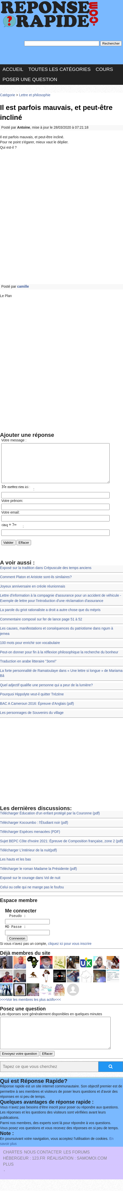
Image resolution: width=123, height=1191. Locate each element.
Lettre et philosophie (34, 95)
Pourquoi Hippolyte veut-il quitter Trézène (32, 701)
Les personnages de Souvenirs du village (32, 719)
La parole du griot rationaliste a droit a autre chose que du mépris (50, 617)
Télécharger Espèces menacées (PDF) (30, 839)
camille (23, 286)
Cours (104, 69)
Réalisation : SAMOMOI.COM (77, 1170)
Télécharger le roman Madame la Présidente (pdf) (38, 875)
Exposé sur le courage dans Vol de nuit (30, 885)
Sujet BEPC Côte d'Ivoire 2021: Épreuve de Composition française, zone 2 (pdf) (61, 848)
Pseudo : (13, 923)
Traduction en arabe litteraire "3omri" (28, 668)
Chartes (12, 1164)
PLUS (8, 1176)
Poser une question (30, 79)
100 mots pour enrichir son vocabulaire (30, 650)
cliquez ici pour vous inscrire (69, 949)
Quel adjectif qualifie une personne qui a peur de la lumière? (46, 692)
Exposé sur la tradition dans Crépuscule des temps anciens (45, 575)
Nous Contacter (43, 1164)
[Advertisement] (61, 217)
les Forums (76, 1164)
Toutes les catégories (59, 69)
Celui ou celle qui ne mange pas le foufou (32, 894)
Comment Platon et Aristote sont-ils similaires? (36, 584)
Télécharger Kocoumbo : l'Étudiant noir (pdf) (34, 829)
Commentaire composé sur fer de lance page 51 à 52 (41, 626)
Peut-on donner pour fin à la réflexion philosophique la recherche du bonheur (59, 659)
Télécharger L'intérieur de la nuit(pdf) (28, 857)
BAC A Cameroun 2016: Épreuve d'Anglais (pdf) (37, 710)
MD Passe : (13, 933)
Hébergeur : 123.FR (24, 1170)
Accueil (13, 69)
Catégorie (7, 95)
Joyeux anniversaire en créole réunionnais (32, 593)
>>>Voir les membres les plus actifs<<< (30, 1005)
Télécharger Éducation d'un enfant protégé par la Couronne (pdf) (50, 820)
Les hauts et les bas (15, 866)
